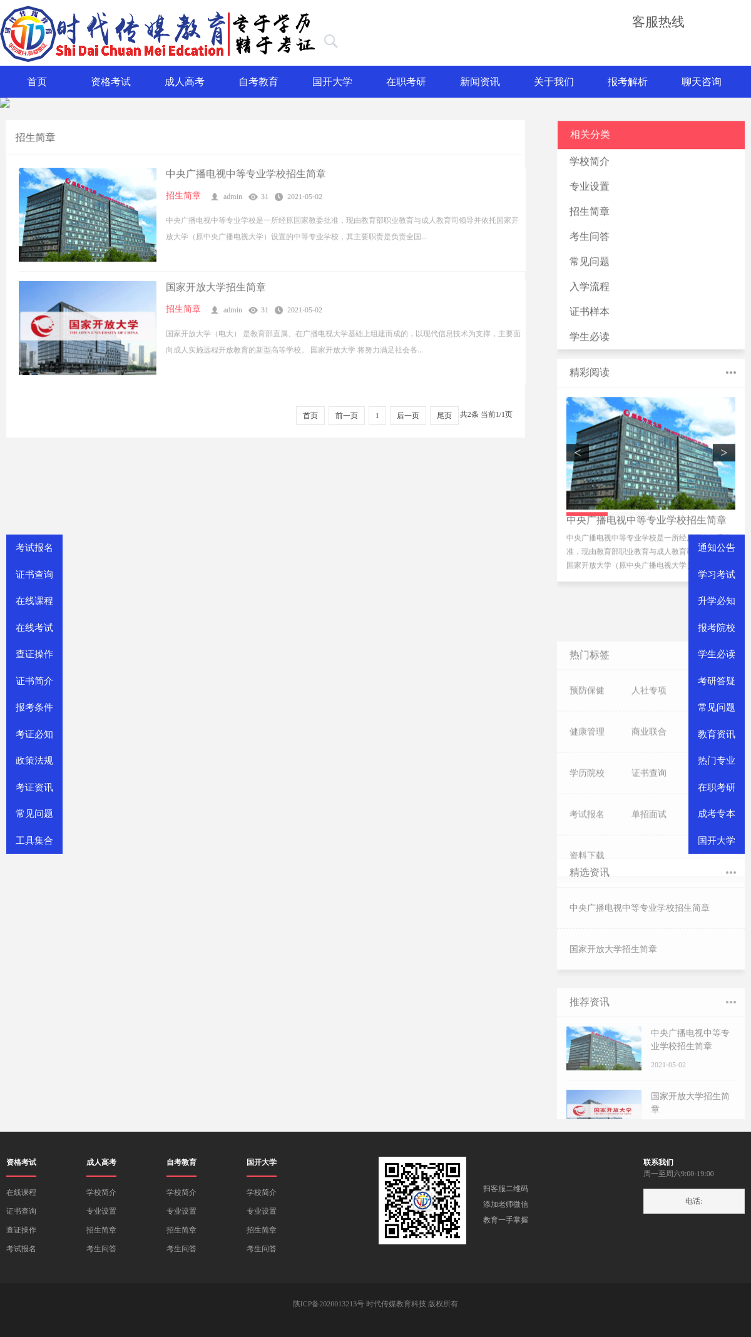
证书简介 (34, 681)
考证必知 (34, 734)
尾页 (444, 415)
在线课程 (21, 1192)
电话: (693, 1201)
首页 (37, 81)
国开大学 (332, 81)
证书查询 (21, 1211)
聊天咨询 (702, 81)
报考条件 (34, 707)
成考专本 (716, 814)
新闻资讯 (480, 81)
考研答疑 (716, 681)
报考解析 (628, 81)
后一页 (408, 415)
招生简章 (183, 200)
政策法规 (34, 761)
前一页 (346, 415)
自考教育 (258, 81)
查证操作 (21, 1230)
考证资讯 (34, 787)
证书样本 (590, 320)
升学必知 (716, 601)
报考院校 (716, 628)
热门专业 (716, 761)
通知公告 (716, 548)
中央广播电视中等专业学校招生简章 (246, 178)
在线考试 (34, 628)
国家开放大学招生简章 (216, 291)
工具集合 (34, 841)
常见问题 (590, 270)
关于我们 (554, 81)
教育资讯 (716, 734)
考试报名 (21, 1248)
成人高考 (185, 81)
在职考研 (406, 81)
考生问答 (590, 245)
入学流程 (590, 295)
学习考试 (716, 575)
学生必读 (590, 345)
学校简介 (590, 170)
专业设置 (590, 195)
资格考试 (111, 81)
